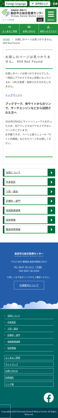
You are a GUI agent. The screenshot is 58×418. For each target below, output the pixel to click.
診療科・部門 (13, 201)
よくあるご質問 (9, 31)
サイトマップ (11, 364)
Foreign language (16, 3)
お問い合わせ (29, 31)
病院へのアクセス (48, 31)
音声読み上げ (40, 3)
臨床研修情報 (13, 229)
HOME (6, 39)
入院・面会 (12, 191)
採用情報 (11, 220)
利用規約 (9, 377)
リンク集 (9, 384)
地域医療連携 (13, 210)
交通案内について (29, 285)
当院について (13, 172)
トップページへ (13, 95)
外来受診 (11, 182)
